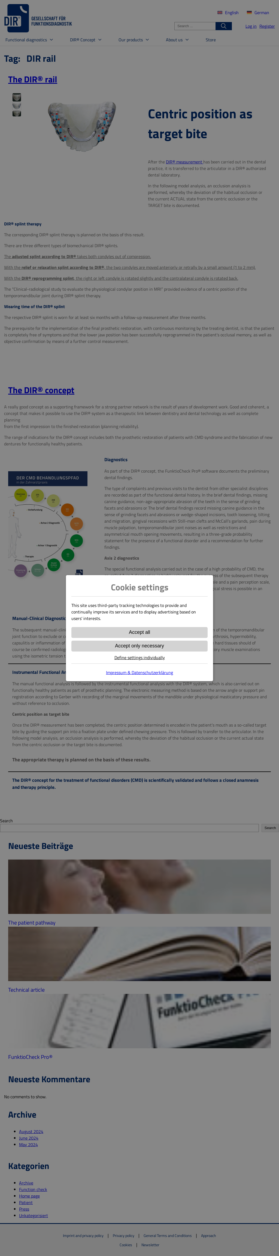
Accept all (139, 632)
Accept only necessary (139, 646)
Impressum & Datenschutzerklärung (139, 672)
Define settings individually (139, 657)
